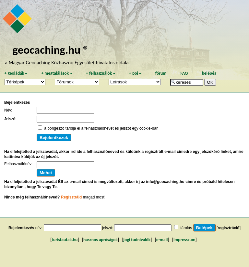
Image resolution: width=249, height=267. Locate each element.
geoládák (15, 73)
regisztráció (228, 228)
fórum (161, 73)
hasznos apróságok (100, 239)
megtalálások (56, 73)
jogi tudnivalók (137, 239)
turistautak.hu (64, 239)
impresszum (184, 239)
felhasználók (100, 73)
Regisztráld (71, 197)
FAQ (184, 73)
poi (135, 73)
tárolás (186, 228)
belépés (209, 73)
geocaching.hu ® (50, 50)
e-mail (162, 239)
